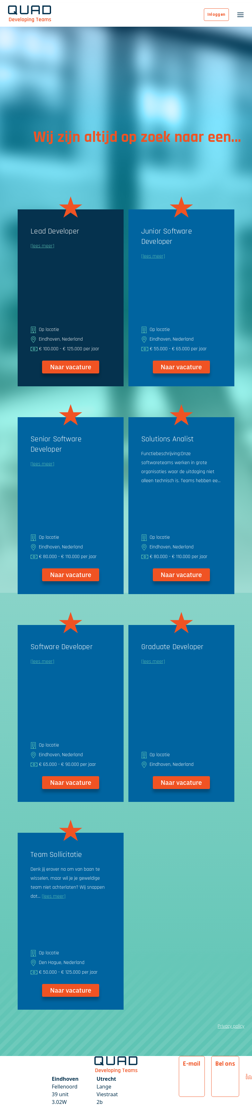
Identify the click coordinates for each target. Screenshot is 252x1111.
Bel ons (225, 1064)
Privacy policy (231, 1026)
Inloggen (216, 14)
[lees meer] (42, 246)
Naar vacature (70, 367)
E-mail (191, 1064)
